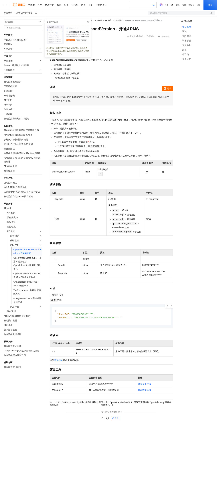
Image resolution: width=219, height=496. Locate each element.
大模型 (31, 5)
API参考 (98, 20)
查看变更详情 (144, 384)
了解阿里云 (101, 5)
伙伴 (83, 5)
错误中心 (58, 361)
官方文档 (8, 13)
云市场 (75, 5)
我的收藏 (165, 36)
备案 (184, 5)
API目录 (108, 20)
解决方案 (49, 5)
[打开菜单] (5, 5)
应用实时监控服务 (24, 13)
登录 (210, 5)
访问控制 (118, 20)
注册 (199, 5)
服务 (91, 5)
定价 (66, 5)
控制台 (191, 5)
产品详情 (150, 36)
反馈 (115, 419)
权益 (59, 5)
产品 (40, 5)
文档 (178, 5)
